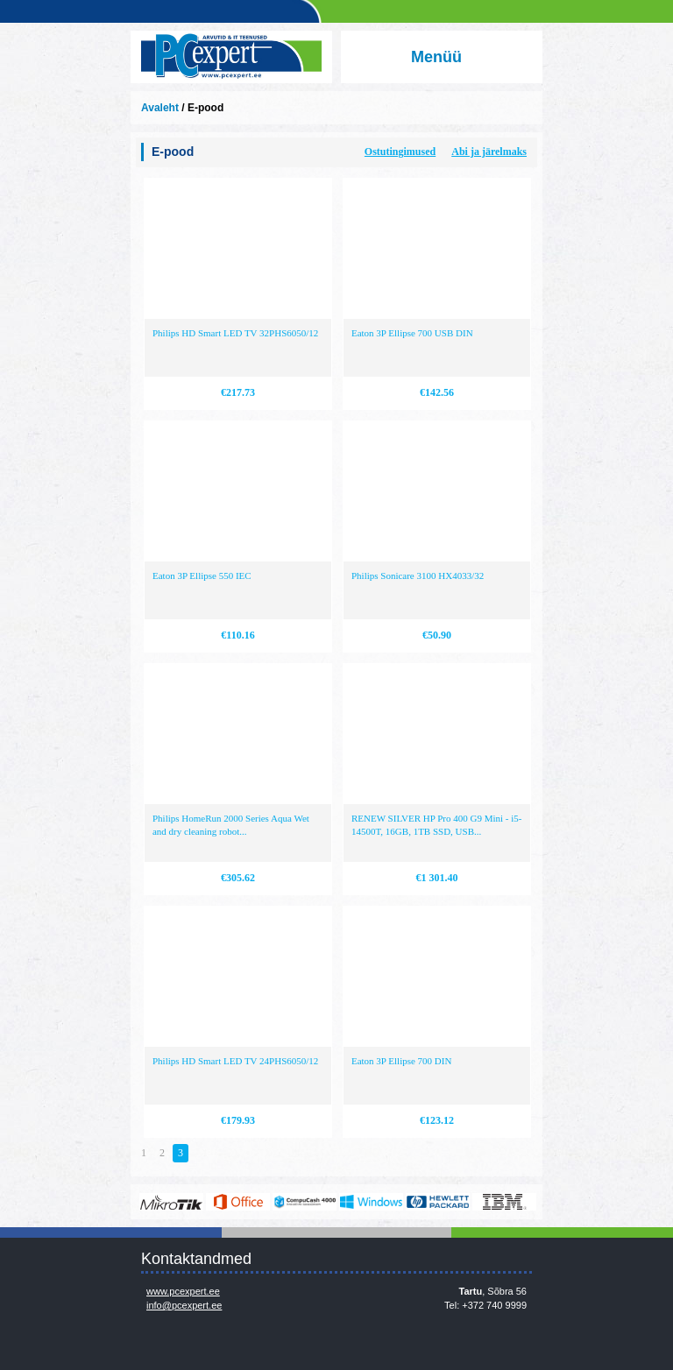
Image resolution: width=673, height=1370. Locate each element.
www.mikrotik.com (171, 1202)
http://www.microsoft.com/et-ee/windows (371, 1202)
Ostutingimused (400, 151)
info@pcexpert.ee (184, 1305)
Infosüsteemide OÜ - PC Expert (231, 57)
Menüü (436, 57)
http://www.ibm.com (504, 1202)
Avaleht (160, 108)
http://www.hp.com (438, 1202)
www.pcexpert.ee (183, 1291)
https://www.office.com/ (238, 1202)
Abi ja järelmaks (489, 151)
